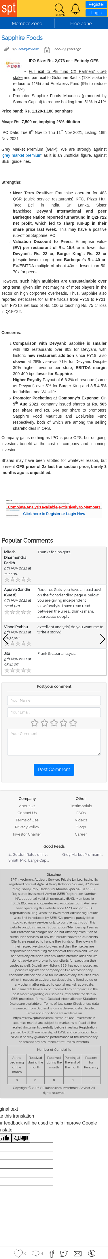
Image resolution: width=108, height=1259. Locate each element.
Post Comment (54, 769)
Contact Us (27, 813)
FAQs (81, 813)
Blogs (81, 827)
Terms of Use (27, 820)
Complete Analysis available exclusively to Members (54, 507)
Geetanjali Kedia (27, 49)
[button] (75, 8)
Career (81, 834)
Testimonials (81, 806)
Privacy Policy (27, 827)
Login (96, 12)
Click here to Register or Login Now (54, 514)
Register (96, 4)
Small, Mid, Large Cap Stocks (33, 860)
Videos (81, 820)
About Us (27, 806)
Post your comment (54, 686)
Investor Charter (27, 834)
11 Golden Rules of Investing (32, 854)
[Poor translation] (21, 1137)
